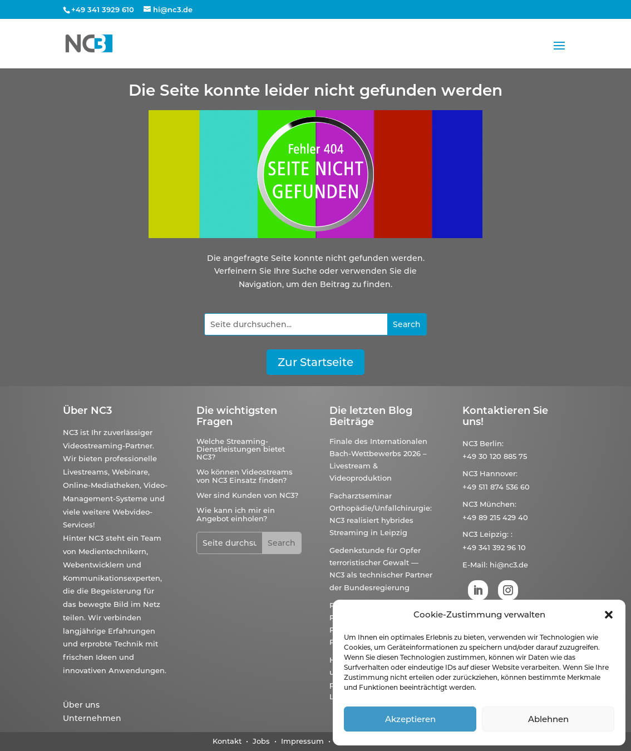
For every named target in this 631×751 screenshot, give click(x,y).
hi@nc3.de (509, 564)
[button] (608, 614)
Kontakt (227, 741)
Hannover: (498, 473)
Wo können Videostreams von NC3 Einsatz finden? (244, 475)
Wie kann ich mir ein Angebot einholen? (235, 514)
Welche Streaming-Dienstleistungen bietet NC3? (240, 449)
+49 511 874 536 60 (496, 486)
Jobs (262, 741)
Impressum (302, 741)
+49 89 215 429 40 (495, 517)
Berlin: (492, 443)
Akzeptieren (410, 719)
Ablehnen (548, 719)
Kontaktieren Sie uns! (505, 416)
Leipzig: (494, 534)
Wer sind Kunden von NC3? (247, 495)
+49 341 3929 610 (102, 9)
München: (498, 504)
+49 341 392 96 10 (494, 547)
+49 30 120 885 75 (494, 456)
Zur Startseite (315, 362)
